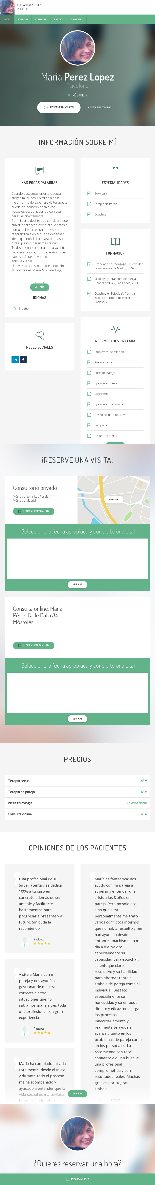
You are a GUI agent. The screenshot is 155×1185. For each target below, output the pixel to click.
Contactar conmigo (99, 107)
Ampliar (114, 499)
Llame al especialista (33, 511)
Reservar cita (77, 1179)
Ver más (40, 287)
